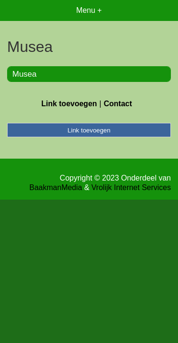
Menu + (89, 10)
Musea (24, 74)
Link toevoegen (69, 104)
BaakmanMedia (55, 187)
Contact (117, 104)
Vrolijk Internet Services (131, 187)
